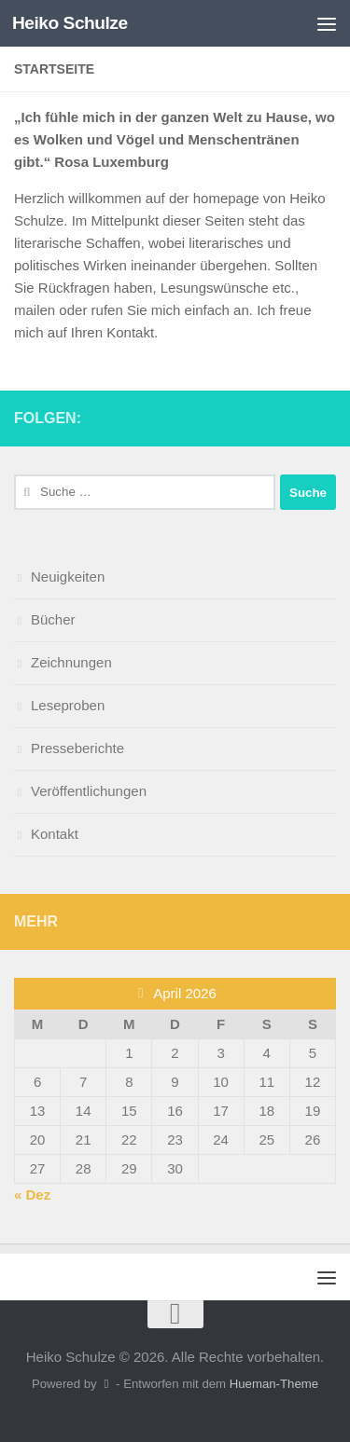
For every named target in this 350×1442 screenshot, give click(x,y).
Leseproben (68, 705)
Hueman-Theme (274, 1384)
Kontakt (54, 834)
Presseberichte (77, 748)
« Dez (32, 1194)
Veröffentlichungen (89, 791)
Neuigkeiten (68, 576)
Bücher (53, 619)
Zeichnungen (71, 662)
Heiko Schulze (70, 23)
